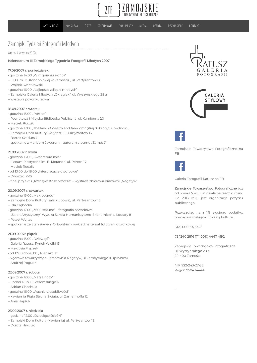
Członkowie (105, 26)
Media (143, 26)
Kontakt (194, 26)
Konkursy (72, 26)
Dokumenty (126, 26)
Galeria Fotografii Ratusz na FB (199, 179)
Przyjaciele (175, 26)
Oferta (157, 26)
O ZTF (88, 26)
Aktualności (51, 26)
